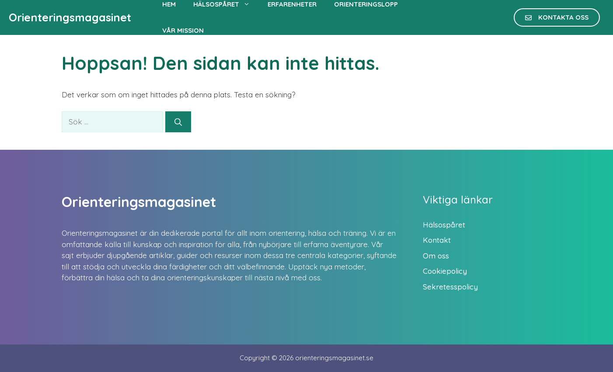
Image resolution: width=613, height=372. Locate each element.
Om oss (436, 255)
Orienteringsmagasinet (70, 17)
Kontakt (437, 240)
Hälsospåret (444, 224)
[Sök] (178, 121)
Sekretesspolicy (450, 286)
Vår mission (183, 30)
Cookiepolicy (445, 271)
